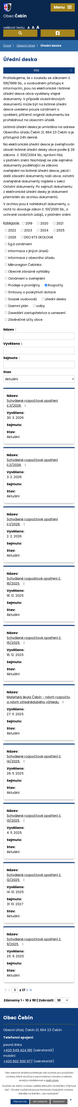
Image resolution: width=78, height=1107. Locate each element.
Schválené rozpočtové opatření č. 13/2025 (34, 818)
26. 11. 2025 (15, 773)
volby (40, 306)
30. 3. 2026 (15, 417)
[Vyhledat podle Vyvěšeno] (39, 350)
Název (8, 329)
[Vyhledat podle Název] (39, 336)
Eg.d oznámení (20, 244)
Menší (28, 27)
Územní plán (18, 306)
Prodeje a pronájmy (24, 285)
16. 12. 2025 (15, 654)
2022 (12, 230)
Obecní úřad (26, 46)
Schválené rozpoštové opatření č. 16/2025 (34, 581)
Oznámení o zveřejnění (26, 278)
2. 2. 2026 (14, 536)
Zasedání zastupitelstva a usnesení (36, 312)
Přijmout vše (20, 1101)
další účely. (52, 1080)
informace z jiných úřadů (28, 250)
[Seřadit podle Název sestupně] (16, 330)
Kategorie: (11, 223)
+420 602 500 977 (18, 1061)
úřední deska (55, 299)
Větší (38, 27)
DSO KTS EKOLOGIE (38, 237)
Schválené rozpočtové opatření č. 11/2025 (34, 941)
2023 (28, 230)
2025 (60, 230)
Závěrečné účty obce (25, 319)
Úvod (7, 46)
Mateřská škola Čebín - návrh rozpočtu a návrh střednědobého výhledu (38, 699)
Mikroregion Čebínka (24, 264)
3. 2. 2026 (14, 477)
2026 (12, 237)
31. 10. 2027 (15, 904)
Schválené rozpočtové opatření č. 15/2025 (34, 640)
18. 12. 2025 (15, 595)
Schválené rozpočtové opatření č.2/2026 (32, 462)
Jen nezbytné (40, 1101)
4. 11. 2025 (14, 832)
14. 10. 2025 (15, 892)
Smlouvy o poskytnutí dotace (32, 292)
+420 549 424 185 (17, 1050)
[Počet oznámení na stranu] (62, 1000)
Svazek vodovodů (22, 299)
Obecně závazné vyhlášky (29, 271)
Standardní (33, 27)
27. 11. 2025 (15, 714)
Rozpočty (55, 285)
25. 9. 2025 (15, 956)
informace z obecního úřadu (31, 257)
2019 (28, 223)
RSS (53, 70)
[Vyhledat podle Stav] (39, 379)
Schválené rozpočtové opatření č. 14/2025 (34, 759)
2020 (44, 223)
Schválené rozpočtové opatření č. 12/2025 (34, 877)
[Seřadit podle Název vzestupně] (16, 328)
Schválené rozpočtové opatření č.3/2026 (32, 403)
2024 (44, 230)
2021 (59, 223)
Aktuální (13, 437)
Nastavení (58, 1101)
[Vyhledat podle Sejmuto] (39, 364)
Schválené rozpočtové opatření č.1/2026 (32, 521)
